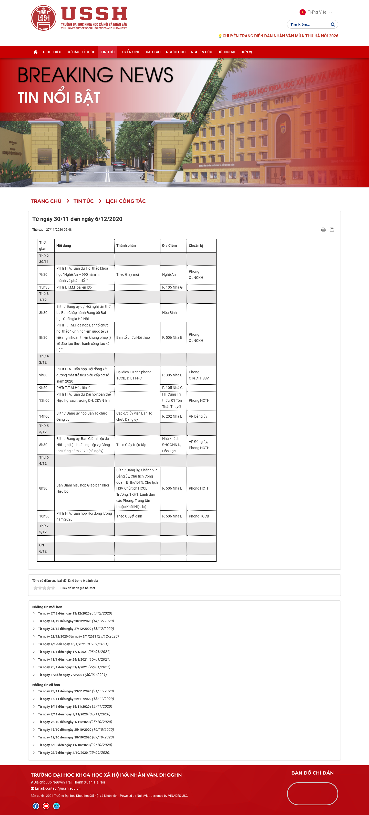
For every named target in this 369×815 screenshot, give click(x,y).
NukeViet (143, 796)
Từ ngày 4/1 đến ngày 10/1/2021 (62, 644)
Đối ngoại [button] (226, 52)
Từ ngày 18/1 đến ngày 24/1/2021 (63, 659)
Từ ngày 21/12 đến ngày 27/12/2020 (64, 629)
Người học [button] (176, 52)
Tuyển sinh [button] (130, 52)
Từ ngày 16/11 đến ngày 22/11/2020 (64, 699)
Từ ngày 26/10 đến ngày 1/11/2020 (63, 722)
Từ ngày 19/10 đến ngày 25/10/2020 (64, 730)
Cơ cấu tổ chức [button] (81, 52)
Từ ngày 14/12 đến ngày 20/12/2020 (64, 621)
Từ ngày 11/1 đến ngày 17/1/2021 (63, 652)
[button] (313, 12)
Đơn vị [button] (246, 52)
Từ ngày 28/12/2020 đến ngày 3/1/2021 (67, 636)
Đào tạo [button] (153, 52)
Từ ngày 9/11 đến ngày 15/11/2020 (63, 706)
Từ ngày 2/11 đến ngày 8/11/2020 (63, 714)
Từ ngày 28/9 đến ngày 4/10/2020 (63, 753)
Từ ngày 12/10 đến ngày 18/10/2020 (64, 737)
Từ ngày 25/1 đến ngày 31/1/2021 (63, 667)
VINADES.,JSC (178, 796)
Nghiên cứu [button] (201, 52)
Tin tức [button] (108, 52)
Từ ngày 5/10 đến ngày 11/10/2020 (63, 745)
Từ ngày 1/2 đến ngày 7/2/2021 (61, 675)
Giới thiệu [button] (52, 52)
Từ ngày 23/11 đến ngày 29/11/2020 (64, 691)
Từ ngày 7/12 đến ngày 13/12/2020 (63, 613)
